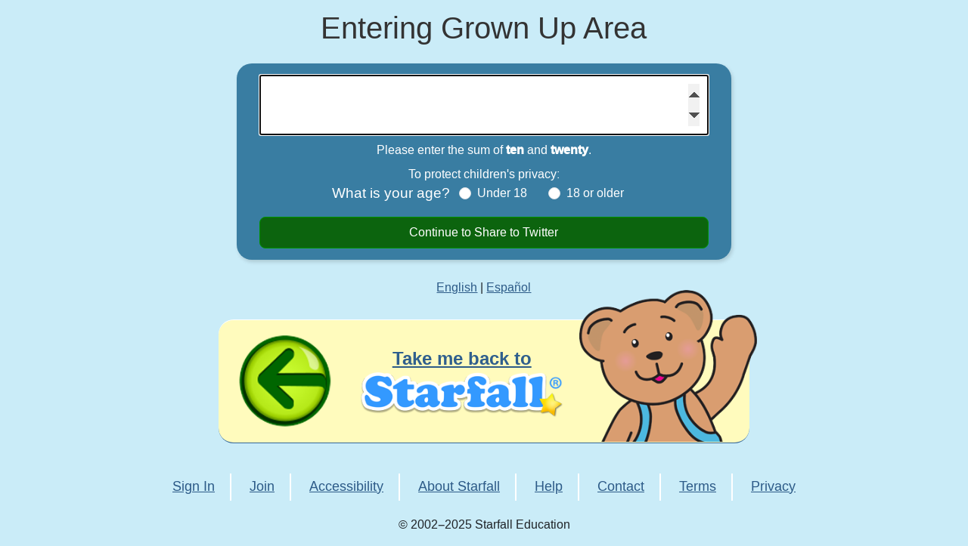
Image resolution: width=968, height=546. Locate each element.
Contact (620, 487)
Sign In (193, 487)
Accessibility (346, 487)
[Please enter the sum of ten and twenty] (484, 105)
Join (262, 487)
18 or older (595, 193)
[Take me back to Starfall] (484, 381)
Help (549, 487)
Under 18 (502, 193)
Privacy (773, 487)
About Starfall (459, 487)
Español (508, 287)
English (456, 287)
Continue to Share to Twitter (483, 232)
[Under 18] (465, 193)
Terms (697, 487)
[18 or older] (554, 193)
